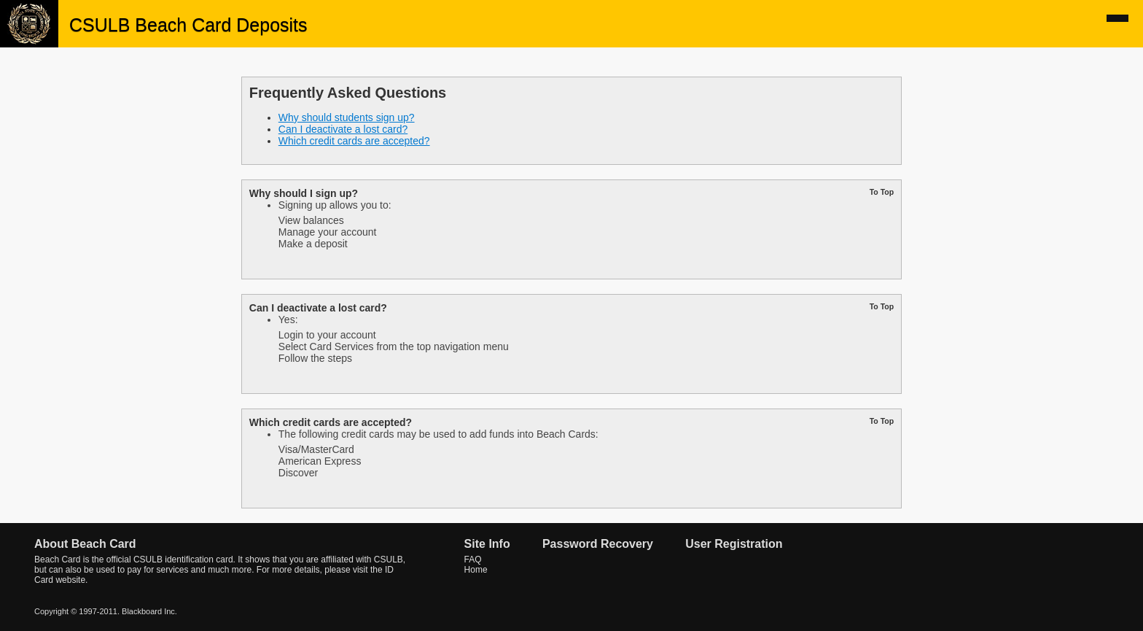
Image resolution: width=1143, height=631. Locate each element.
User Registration (733, 544)
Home (476, 570)
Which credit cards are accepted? (354, 141)
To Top (882, 191)
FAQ (473, 559)
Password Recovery (597, 544)
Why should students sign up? (346, 117)
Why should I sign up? (303, 193)
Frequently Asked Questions (347, 93)
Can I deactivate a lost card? (342, 129)
